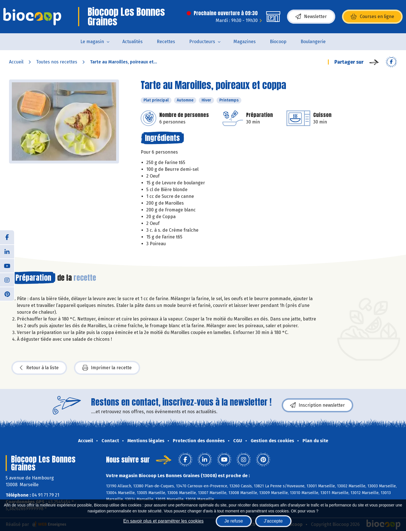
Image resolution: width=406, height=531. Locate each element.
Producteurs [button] (202, 41)
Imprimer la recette (107, 368)
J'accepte (273, 521)
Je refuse (233, 521)
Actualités (132, 41)
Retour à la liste (39, 368)
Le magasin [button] (92, 41)
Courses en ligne (372, 16)
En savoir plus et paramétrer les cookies (163, 521)
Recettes (166, 41)
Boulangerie (313, 41)
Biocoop (278, 41)
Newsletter (311, 16)
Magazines (244, 41)
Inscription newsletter (317, 405)
